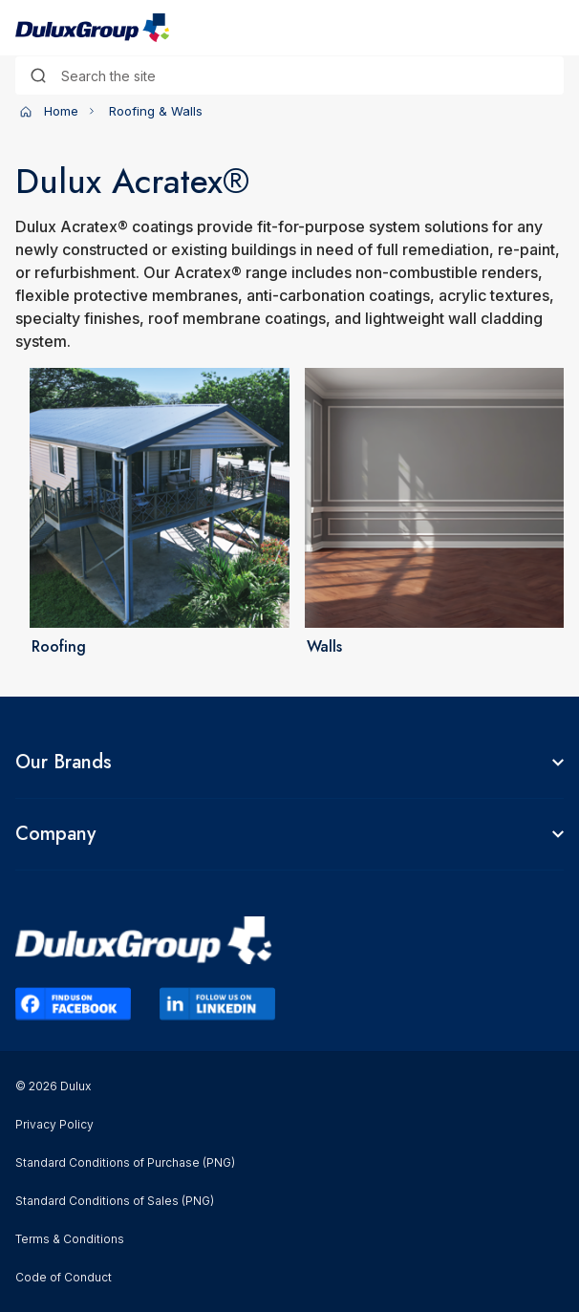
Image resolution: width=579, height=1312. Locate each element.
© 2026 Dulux (53, 1086)
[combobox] (289, 75)
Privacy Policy (54, 1124)
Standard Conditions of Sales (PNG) (114, 1201)
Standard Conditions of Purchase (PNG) (125, 1162)
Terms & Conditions (69, 1239)
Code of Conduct (63, 1277)
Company (55, 834)
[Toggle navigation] (552, 27)
